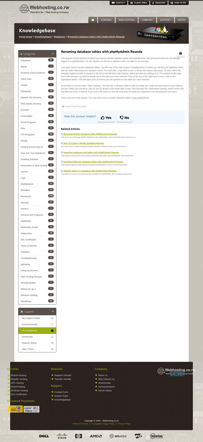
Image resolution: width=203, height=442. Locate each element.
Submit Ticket (41, 396)
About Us (83, 375)
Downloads (37, 337)
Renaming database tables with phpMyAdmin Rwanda (96, 36)
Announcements (37, 324)
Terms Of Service (80, 424)
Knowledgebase (43, 36)
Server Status (85, 390)
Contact (120, 3)
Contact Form (42, 392)
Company (147, 20)
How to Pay (180, 3)
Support (165, 20)
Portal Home (25, 36)
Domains (106, 20)
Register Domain (43, 375)
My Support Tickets (37, 318)
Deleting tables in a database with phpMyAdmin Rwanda (88, 171)
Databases (59, 36)
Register (160, 3)
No (124, 118)
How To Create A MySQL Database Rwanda (82, 143)
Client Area (140, 3)
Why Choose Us (87, 379)
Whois (182, 20)
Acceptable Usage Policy (103, 424)
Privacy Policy (124, 424)
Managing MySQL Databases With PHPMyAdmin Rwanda (89, 134)
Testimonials (85, 383)
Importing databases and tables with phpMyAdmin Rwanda (90, 152)
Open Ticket (37, 349)
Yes (106, 118)
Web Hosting (127, 20)
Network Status (37, 343)
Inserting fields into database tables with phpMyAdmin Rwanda (92, 162)
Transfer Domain (43, 379)
